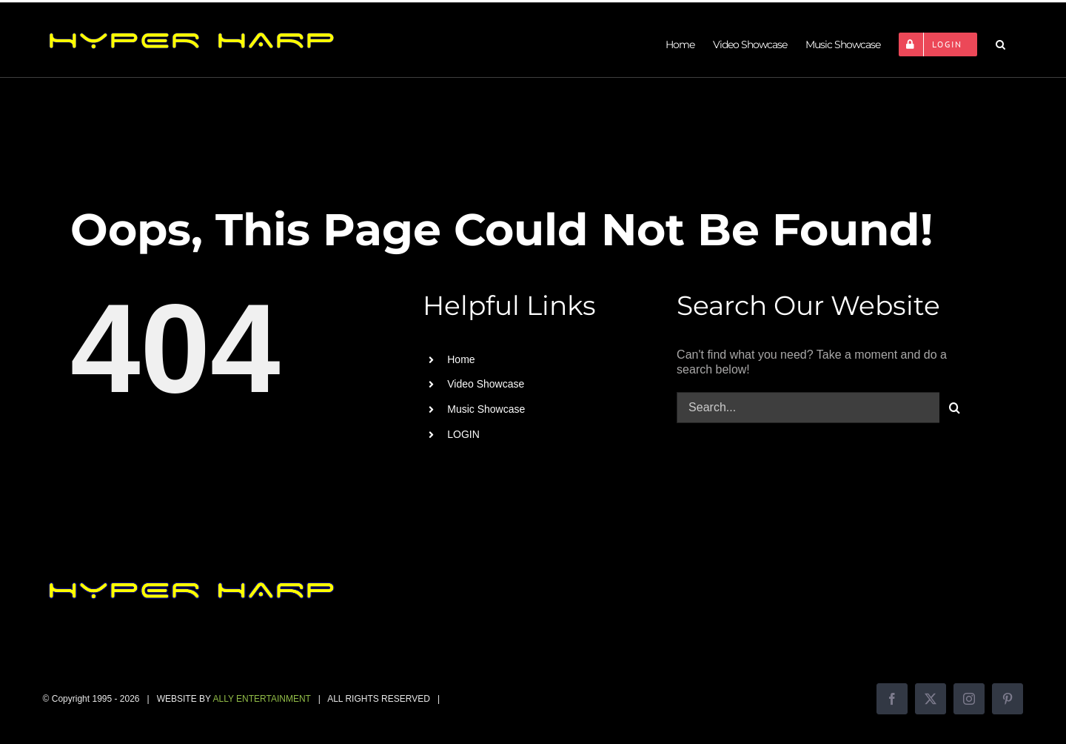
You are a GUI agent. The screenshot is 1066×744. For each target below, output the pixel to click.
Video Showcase (485, 384)
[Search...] (808, 407)
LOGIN (463, 434)
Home (461, 359)
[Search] (955, 407)
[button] (1000, 44)
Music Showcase (486, 409)
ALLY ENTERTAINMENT (261, 699)
